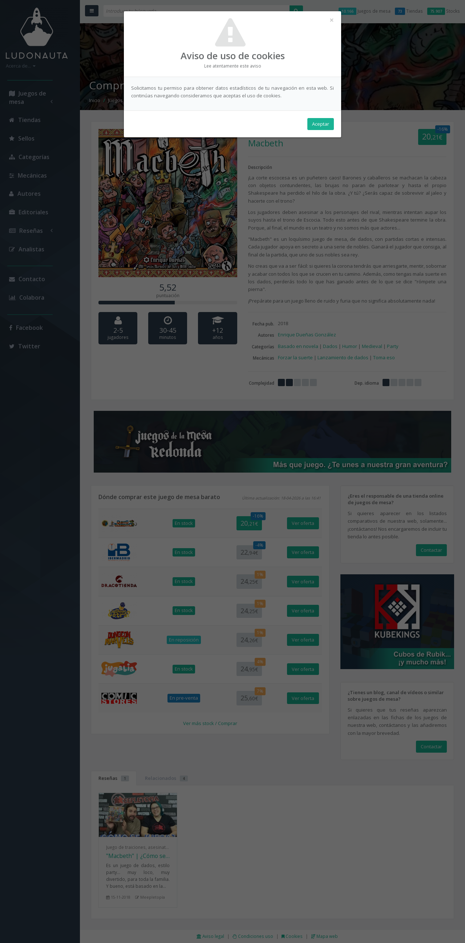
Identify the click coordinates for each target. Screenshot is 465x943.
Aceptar (320, 124)
